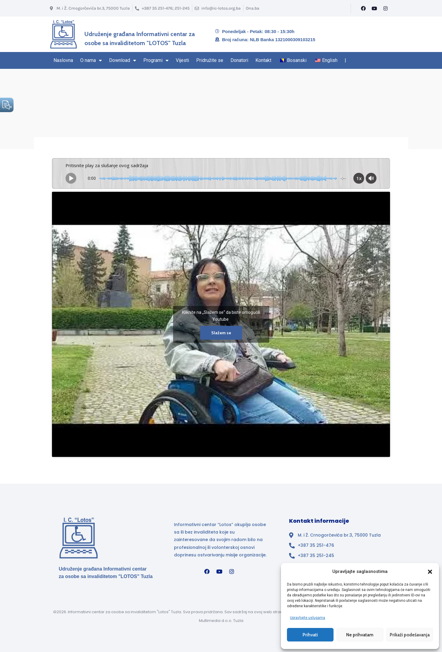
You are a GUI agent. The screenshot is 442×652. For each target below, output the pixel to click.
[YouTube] (374, 8)
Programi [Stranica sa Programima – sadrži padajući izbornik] (156, 60)
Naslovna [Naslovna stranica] (63, 60)
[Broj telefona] (162, 8)
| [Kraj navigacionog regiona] (345, 60)
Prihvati (310, 635)
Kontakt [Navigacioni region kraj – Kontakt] (263, 60)
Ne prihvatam (359, 635)
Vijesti (182, 60)
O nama (91, 60)
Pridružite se (209, 60)
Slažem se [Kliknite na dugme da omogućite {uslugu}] (221, 332)
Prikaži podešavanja (410, 635)
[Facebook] (363, 8)
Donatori (239, 60)
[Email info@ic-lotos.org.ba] (218, 8)
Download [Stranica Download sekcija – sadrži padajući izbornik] (122, 60)
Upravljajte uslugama (307, 618)
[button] (430, 572)
